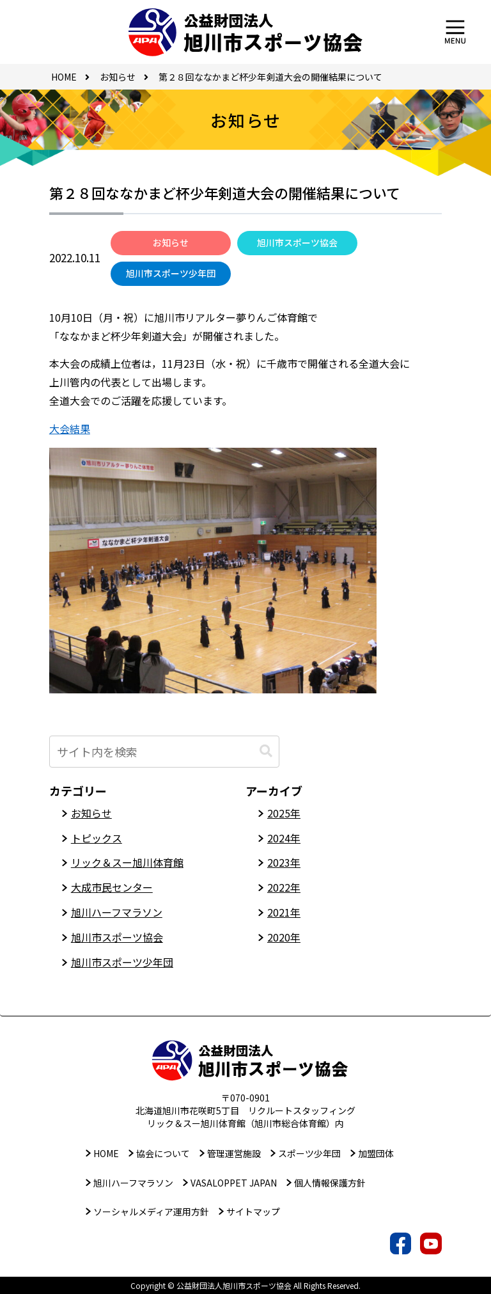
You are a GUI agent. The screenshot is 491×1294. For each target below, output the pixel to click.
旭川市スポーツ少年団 (170, 273)
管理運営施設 (234, 1153)
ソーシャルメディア (151, 1211)
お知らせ (171, 242)
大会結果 (69, 428)
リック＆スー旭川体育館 (127, 862)
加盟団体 (376, 1153)
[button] (265, 751)
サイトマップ (253, 1211)
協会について (163, 1153)
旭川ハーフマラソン (116, 912)
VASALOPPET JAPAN (234, 1182)
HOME (106, 1153)
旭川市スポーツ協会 (297, 242)
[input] (164, 752)
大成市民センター (112, 887)
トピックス (96, 838)
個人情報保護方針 (330, 1182)
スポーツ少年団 (309, 1153)
